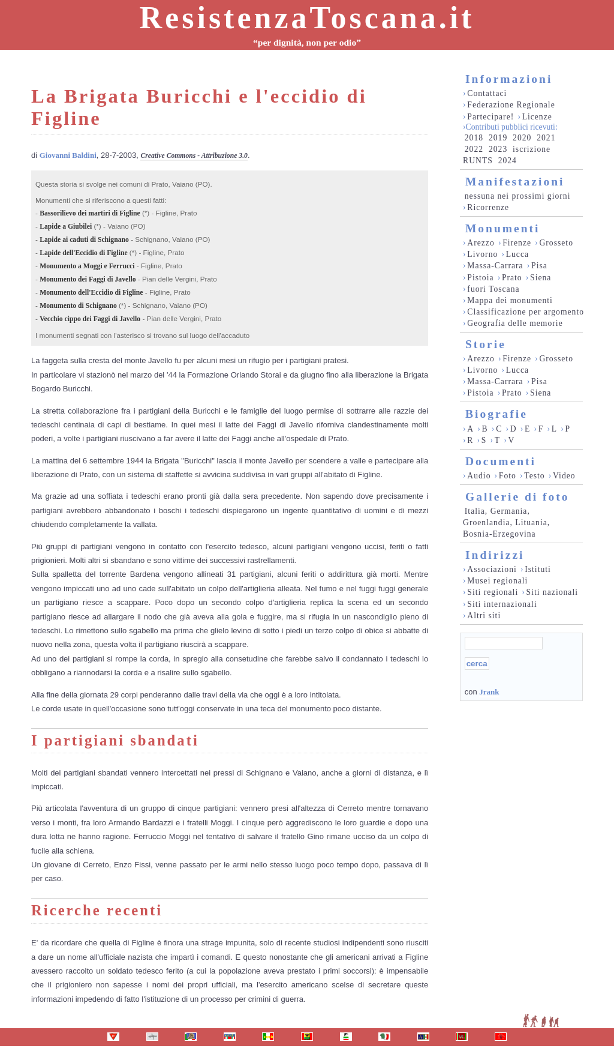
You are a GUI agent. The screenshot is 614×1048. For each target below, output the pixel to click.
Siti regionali (492, 592)
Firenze (516, 242)
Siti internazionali (502, 604)
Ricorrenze (488, 207)
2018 (474, 137)
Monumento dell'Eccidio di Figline (91, 293)
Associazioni (491, 569)
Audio (478, 475)
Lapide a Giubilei (66, 226)
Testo (534, 475)
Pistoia (480, 277)
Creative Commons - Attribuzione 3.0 (193, 156)
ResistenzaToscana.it (307, 18)
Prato (512, 277)
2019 (498, 137)
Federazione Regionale (511, 104)
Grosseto (556, 242)
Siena (540, 277)
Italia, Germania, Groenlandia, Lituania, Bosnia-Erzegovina (506, 522)
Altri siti (484, 615)
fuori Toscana (493, 289)
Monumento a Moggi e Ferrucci (87, 266)
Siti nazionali (552, 592)
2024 (507, 160)
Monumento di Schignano (78, 306)
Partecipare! (490, 116)
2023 (498, 149)
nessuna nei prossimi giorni (518, 195)
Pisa (539, 265)
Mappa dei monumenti (510, 300)
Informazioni (508, 79)
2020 (522, 137)
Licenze (537, 116)
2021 (546, 137)
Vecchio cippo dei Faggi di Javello (90, 319)
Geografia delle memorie (514, 323)
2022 (474, 149)
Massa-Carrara (495, 265)
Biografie (496, 414)
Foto (507, 475)
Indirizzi (495, 555)
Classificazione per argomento (525, 311)
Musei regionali (497, 580)
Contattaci (487, 93)
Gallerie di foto (517, 496)
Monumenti (502, 228)
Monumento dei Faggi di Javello (88, 279)
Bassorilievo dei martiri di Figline (90, 213)
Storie (485, 344)
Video (564, 475)
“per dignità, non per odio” (307, 42)
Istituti (538, 569)
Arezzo (480, 242)
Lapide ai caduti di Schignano (84, 240)
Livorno (482, 254)
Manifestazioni (514, 181)
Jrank (489, 691)
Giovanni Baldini (68, 155)
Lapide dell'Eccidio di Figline (83, 253)
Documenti (500, 461)
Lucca (517, 254)
